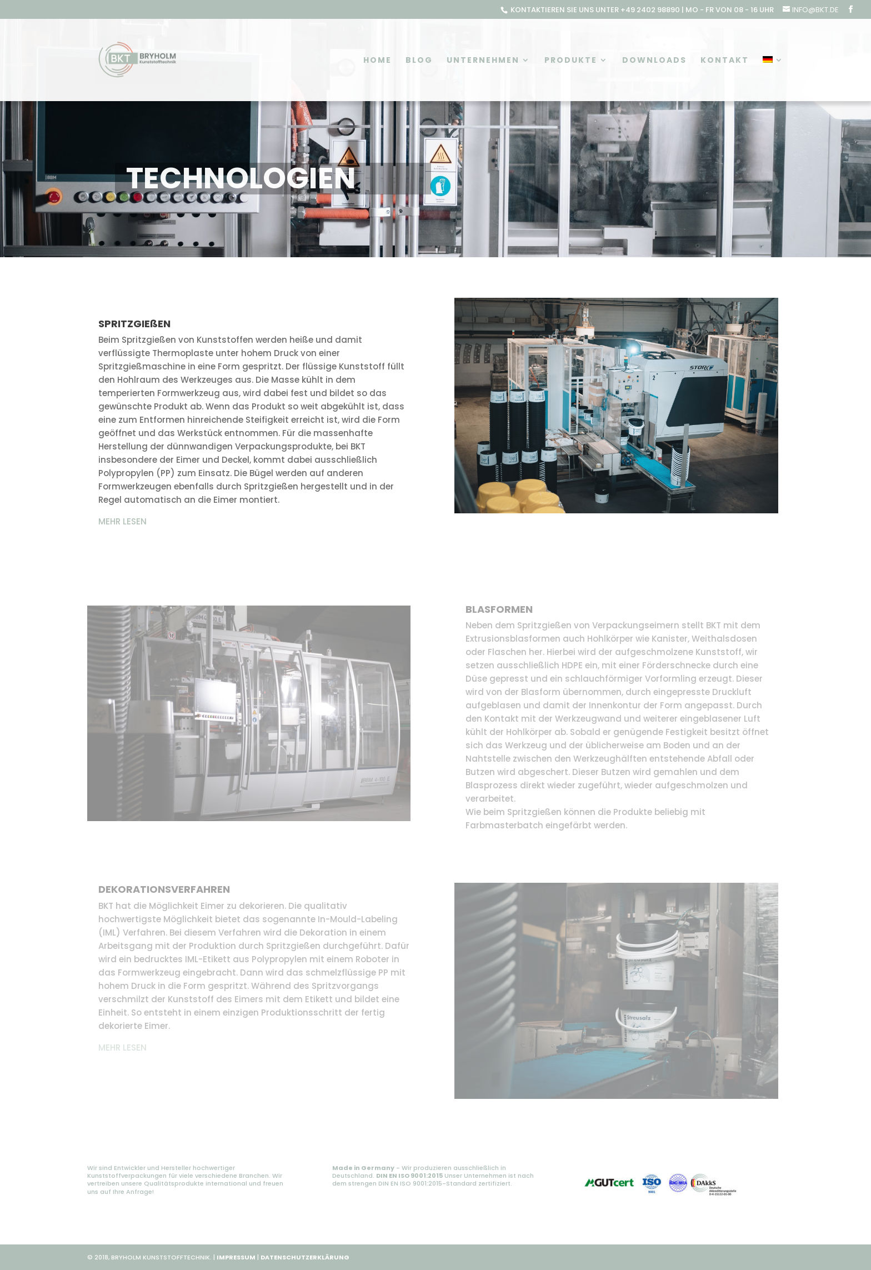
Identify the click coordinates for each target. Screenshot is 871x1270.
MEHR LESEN (122, 521)
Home (377, 61)
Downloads (654, 61)
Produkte (570, 61)
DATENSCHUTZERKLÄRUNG (305, 1257)
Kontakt (724, 61)
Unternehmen (483, 61)
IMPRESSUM (236, 1257)
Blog (419, 61)
